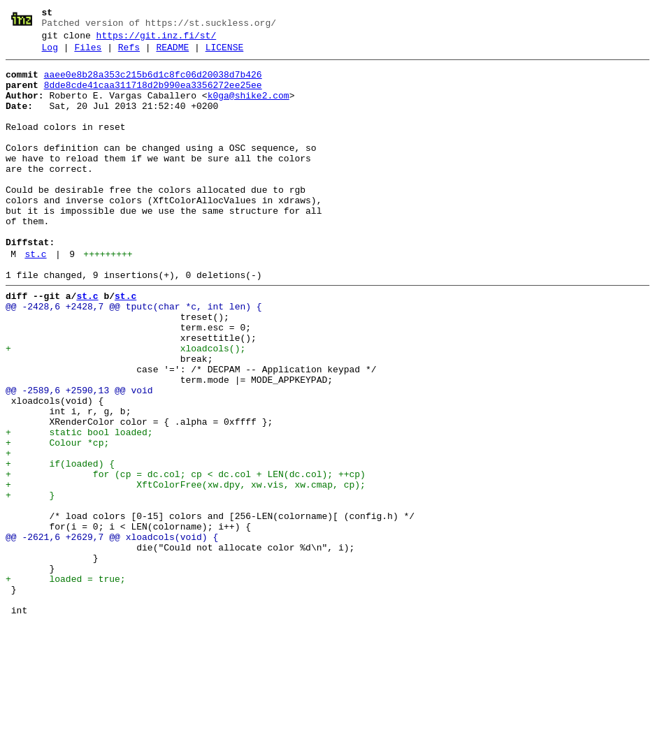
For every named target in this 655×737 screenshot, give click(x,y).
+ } (30, 583)
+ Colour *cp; (57, 520)
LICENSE (225, 54)
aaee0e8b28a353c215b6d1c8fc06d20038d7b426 (153, 83)
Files (87, 54)
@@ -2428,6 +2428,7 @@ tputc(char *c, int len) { (134, 357)
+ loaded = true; (66, 684)
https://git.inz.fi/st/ (156, 40)
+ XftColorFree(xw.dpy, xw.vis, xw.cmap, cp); (186, 570)
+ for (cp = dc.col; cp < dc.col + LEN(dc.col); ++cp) (186, 558)
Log (50, 54)
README (172, 54)
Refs (129, 54)
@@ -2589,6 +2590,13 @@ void (79, 457)
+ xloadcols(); (125, 407)
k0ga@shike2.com (248, 108)
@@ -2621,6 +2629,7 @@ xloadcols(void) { (112, 633)
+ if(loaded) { (60, 545)
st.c (35, 298)
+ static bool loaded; (79, 508)
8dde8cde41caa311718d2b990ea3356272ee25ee (153, 95)
